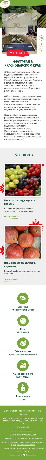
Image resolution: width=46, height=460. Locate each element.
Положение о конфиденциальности (23, 434)
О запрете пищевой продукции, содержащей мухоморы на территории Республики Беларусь (23, 444)
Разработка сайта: (23, 455)
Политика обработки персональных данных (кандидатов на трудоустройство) (23, 450)
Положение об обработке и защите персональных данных (23, 438)
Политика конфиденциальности (23, 431)
